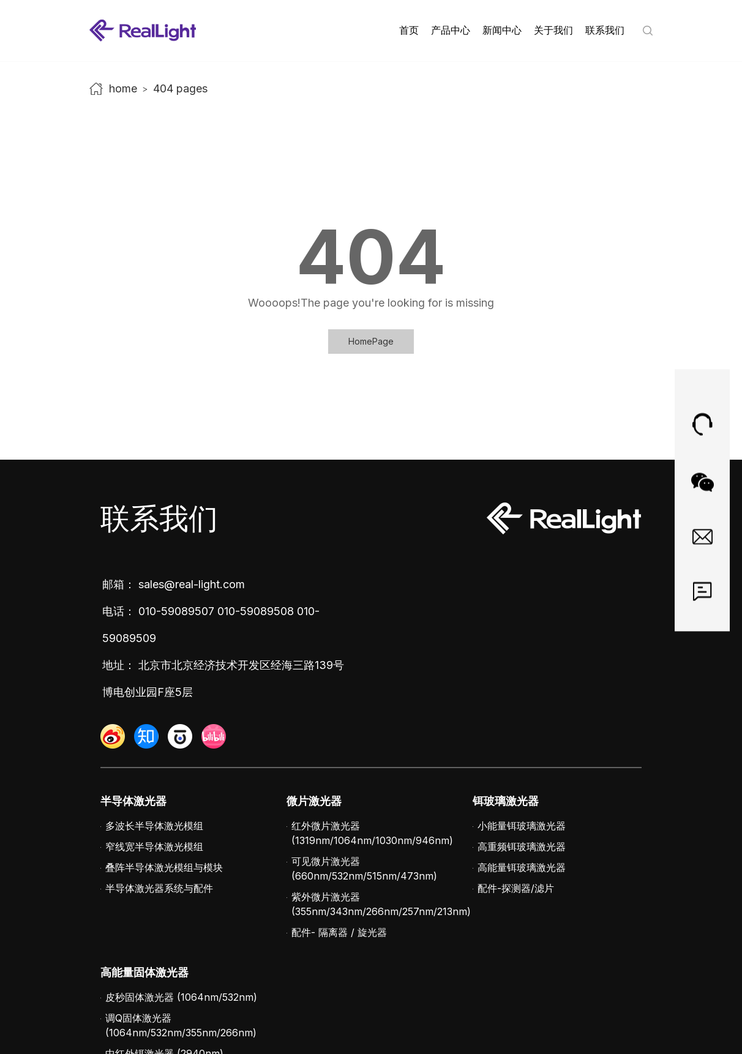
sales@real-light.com (191, 584)
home (123, 88)
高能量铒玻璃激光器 (522, 867)
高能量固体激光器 (144, 972)
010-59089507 (176, 611)
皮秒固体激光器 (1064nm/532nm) (181, 997)
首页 (409, 30)
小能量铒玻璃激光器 (522, 826)
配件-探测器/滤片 (516, 888)
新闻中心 (502, 30)
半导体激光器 (133, 800)
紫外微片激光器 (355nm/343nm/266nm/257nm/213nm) (381, 904)
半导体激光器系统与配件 (159, 888)
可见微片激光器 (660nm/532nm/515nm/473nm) (364, 868)
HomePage (371, 341)
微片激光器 (314, 800)
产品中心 (450, 30)
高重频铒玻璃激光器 (522, 846)
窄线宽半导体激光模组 (154, 846)
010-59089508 (255, 611)
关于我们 (553, 30)
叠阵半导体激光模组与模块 (164, 867)
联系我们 (604, 30)
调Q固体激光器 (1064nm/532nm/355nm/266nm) (181, 1025)
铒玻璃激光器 (506, 800)
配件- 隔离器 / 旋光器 (339, 932)
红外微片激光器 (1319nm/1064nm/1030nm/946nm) (372, 833)
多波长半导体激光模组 (154, 826)
